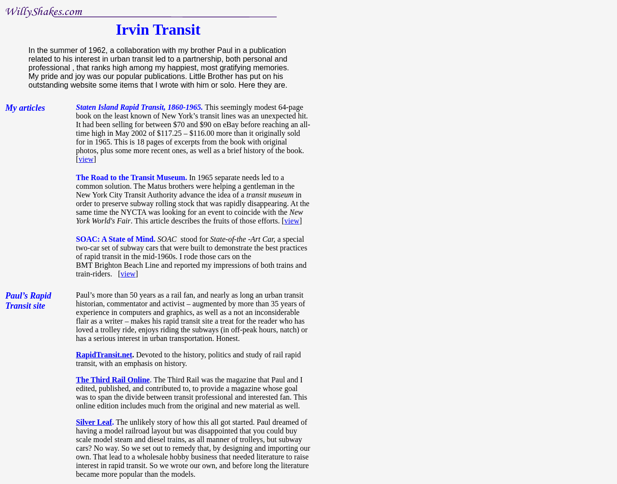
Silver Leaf (94, 422)
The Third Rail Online (113, 380)
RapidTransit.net (104, 355)
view (86, 159)
